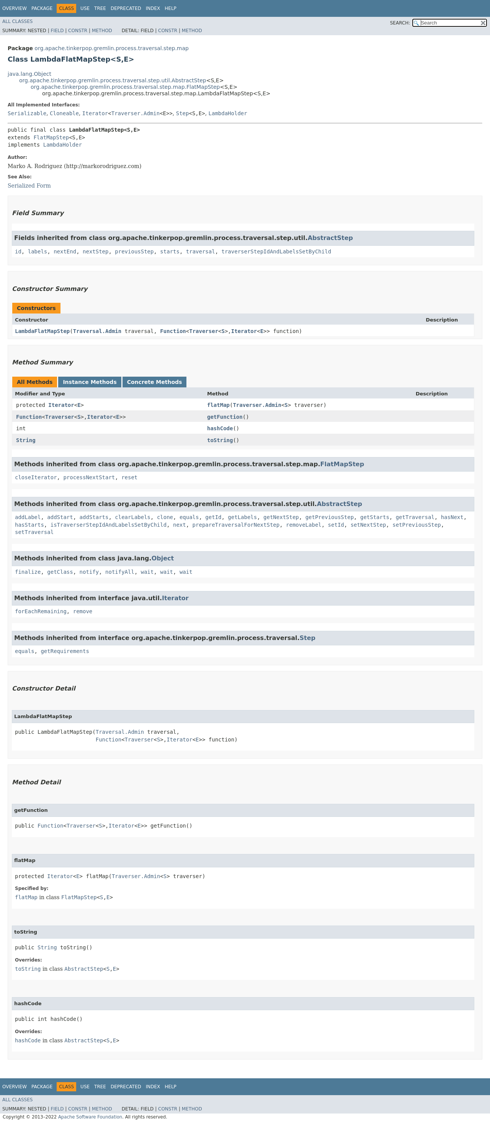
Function (173, 331)
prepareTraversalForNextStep (236, 525)
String (26, 440)
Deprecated (126, 8)
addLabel (28, 517)
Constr (77, 30)
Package (41, 8)
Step (182, 113)
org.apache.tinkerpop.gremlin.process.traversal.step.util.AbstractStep (112, 80)
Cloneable (64, 113)
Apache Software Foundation (90, 1117)
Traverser (203, 331)
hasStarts (29, 525)
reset (129, 477)
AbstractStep (330, 238)
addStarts (94, 517)
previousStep (134, 251)
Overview (14, 8)
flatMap (218, 405)
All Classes (17, 21)
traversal (200, 251)
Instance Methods (89, 382)
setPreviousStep (416, 525)
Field (57, 30)
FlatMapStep (51, 137)
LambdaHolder (228, 113)
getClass (60, 572)
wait (147, 572)
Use (85, 8)
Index (153, 8)
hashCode (220, 428)
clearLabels (132, 517)
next (179, 525)
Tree (100, 8)
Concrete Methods (154, 382)
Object (163, 558)
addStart (60, 517)
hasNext (452, 517)
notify (89, 572)
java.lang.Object (29, 74)
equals (189, 517)
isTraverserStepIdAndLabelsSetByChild (109, 525)
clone (165, 517)
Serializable (27, 113)
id (18, 251)
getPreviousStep (329, 517)
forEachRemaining (41, 611)
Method (102, 30)
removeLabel (304, 525)
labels (37, 251)
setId (336, 525)
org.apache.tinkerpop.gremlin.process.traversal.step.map (111, 48)
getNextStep (281, 517)
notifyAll (119, 572)
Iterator (95, 113)
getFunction (225, 417)
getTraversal (415, 517)
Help (170, 8)
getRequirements (65, 651)
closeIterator (36, 477)
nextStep (95, 251)
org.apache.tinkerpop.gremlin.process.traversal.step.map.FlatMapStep (125, 87)
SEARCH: (400, 23)
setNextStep (368, 525)
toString (220, 440)
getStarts (374, 517)
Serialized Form (29, 186)
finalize (28, 572)
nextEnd (65, 251)
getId (213, 517)
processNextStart (89, 477)
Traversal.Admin (97, 331)
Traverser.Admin (135, 113)
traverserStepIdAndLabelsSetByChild (277, 251)
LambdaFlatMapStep (42, 331)
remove (83, 611)
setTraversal (34, 532)
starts (170, 251)
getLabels (242, 517)
